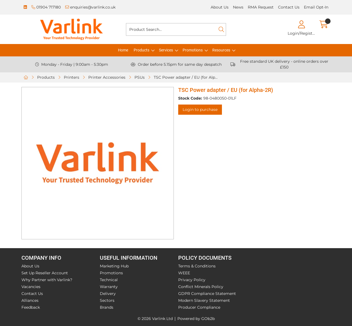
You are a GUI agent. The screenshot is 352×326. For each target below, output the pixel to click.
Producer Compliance (199, 307)
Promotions (193, 50)
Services (166, 50)
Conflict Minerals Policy (200, 286)
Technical (109, 279)
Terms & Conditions (197, 266)
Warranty (109, 286)
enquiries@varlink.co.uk (90, 7)
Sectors (107, 300)
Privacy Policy (191, 279)
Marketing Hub (114, 266)
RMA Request (261, 7)
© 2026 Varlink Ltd (155, 318)
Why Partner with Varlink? (46, 279)
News (238, 7)
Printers (71, 77)
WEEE (184, 272)
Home (123, 50)
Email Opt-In (316, 7)
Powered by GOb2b (196, 318)
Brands (106, 307)
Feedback (30, 307)
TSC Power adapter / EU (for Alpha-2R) (187, 77)
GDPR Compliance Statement (207, 293)
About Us (220, 7)
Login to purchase (200, 109)
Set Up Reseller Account (44, 272)
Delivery (108, 293)
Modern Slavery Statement (204, 300)
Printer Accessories (106, 77)
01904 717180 (46, 7)
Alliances (29, 300)
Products (141, 50)
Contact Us (288, 7)
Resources (221, 50)
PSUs (139, 77)
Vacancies (30, 286)
